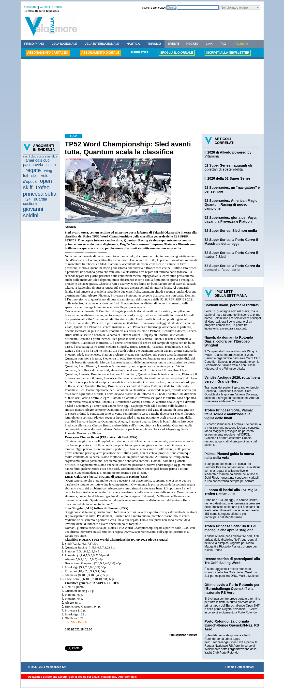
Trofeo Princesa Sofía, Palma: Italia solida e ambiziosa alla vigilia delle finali (229, 414)
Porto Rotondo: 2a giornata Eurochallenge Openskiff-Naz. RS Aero (232, 625)
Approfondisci (127, 676)
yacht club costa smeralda (40, 156)
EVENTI (173, 44)
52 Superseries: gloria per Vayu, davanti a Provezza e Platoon (231, 219)
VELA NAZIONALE (64, 44)
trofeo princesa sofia (40, 190)
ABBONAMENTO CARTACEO (47, 52)
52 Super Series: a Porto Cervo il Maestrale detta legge (231, 242)
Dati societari (245, 666)
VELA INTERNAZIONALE (102, 44)
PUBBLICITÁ (140, 52)
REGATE (192, 44)
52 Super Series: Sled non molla (231, 231)
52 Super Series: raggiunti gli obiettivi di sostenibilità (228, 167)
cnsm (51, 165)
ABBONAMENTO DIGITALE (100, 52)
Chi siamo (30, 7)
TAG (223, 44)
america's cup (38, 160)
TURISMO (154, 44)
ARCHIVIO (240, 44)
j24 (28, 199)
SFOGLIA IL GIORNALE (176, 52)
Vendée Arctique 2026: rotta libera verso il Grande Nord (232, 379)
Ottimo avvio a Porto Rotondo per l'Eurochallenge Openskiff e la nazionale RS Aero (232, 589)
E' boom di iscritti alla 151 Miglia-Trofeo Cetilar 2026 (232, 492)
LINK (209, 44)
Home (231, 666)
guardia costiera (35, 201)
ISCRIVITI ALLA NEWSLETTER (227, 52)
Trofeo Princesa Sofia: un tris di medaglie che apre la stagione (230, 528)
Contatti (45, 7)
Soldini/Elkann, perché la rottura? (232, 305)
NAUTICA (133, 44)
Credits (57, 7)
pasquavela (33, 165)
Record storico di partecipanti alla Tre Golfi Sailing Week (232, 561)
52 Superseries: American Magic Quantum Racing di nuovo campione (231, 204)
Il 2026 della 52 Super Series (228, 178)
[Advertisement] (142, 97)
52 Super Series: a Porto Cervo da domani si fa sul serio (232, 268)
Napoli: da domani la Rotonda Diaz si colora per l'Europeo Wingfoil (229, 341)
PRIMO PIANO (34, 44)
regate (33, 170)
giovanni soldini (33, 212)
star (34, 175)
